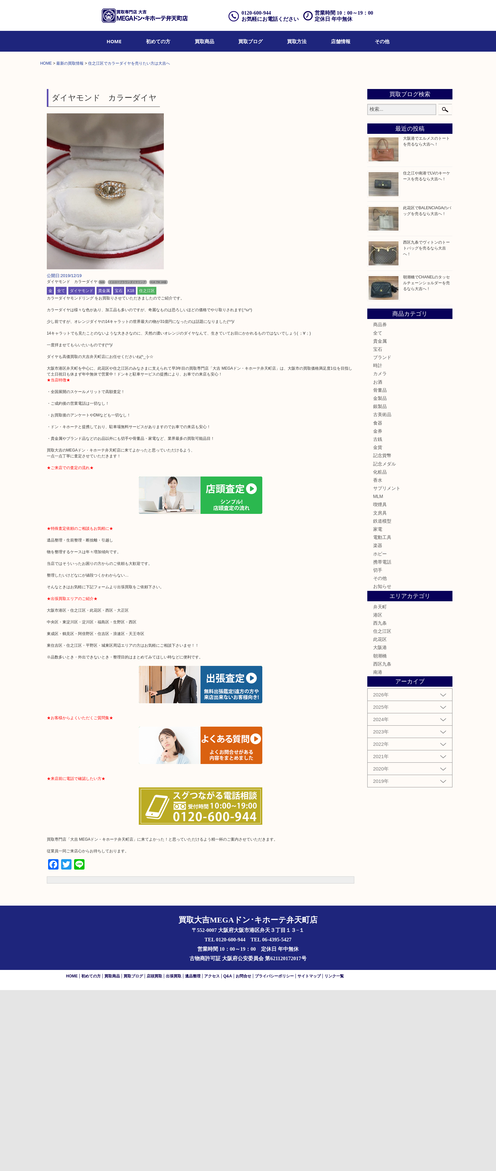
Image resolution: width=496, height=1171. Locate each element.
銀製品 (380, 587)
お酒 (377, 563)
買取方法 (297, 41)
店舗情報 (340, 41)
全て (61, 472)
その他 (382, 41)
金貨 (377, 628)
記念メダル (384, 644)
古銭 (377, 620)
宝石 (119, 472)
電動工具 (382, 718)
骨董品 (380, 571)
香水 (377, 661)
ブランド (382, 538)
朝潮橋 (380, 836)
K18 (130, 472)
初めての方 (158, 41)
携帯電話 (382, 743)
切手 (377, 751)
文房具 (380, 693)
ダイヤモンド (81, 472)
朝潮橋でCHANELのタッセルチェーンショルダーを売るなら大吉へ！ (426, 464)
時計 (377, 546)
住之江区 (147, 472)
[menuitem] (114, 41)
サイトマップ (309, 1157)
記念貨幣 (382, 636)
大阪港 (380, 828)
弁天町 (380, 787)
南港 (377, 853)
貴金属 (104, 472)
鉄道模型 (382, 702)
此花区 (380, 820)
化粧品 (380, 653)
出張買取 (173, 1157)
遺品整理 (193, 1157)
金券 (377, 612)
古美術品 (382, 595)
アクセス (212, 1157)
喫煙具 (380, 685)
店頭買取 (154, 1157)
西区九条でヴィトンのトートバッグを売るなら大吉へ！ (426, 429)
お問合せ (243, 1157)
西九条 (380, 804)
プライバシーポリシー (274, 1157)
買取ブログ (250, 41)
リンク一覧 (334, 1157)
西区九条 (382, 845)
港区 (377, 796)
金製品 (380, 579)
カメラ (380, 554)
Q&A (227, 1157)
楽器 (377, 726)
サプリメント (386, 669)
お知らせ (382, 767)
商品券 (380, 505)
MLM (378, 677)
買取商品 (204, 41)
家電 (377, 710)
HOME (114, 41)
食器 (377, 603)
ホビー (380, 734)
